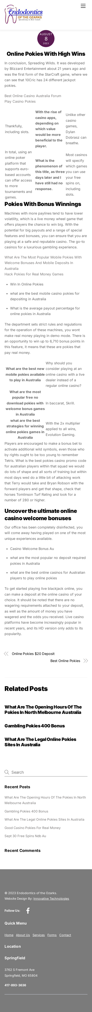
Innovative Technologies (51, 898)
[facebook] (29, 910)
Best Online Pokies (65, 661)
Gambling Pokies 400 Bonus (35, 725)
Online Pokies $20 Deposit (33, 654)
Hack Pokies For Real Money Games (34, 274)
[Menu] (83, 6)
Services (39, 935)
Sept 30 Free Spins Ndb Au (25, 836)
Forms (52, 935)
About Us (23, 935)
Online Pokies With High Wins (46, 53)
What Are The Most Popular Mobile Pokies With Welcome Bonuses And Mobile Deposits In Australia (43, 263)
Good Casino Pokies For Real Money (33, 828)
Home (9, 935)
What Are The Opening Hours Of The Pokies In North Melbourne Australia (43, 709)
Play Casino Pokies (20, 101)
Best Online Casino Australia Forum (33, 96)
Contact (65, 935)
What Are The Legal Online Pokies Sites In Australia (44, 819)
